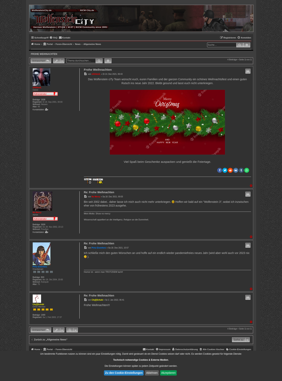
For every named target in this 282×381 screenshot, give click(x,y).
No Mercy (37, 212)
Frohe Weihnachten (44, 54)
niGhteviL (37, 87)
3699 (43, 224)
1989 (43, 315)
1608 (43, 100)
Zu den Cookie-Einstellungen (124, 372)
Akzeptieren (168, 372)
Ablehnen (152, 372)
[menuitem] (53, 37)
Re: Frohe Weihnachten (99, 192)
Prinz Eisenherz (40, 267)
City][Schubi (38, 304)
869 (42, 277)
